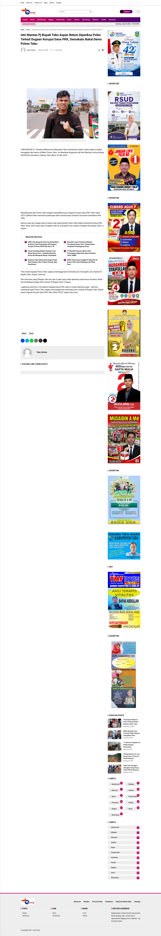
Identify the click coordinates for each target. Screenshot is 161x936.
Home (22, 3)
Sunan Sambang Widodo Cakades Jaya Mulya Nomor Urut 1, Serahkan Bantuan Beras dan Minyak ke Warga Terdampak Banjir (42, 253)
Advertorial (60, 20)
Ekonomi (117, 789)
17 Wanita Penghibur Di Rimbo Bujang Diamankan (131, 745)
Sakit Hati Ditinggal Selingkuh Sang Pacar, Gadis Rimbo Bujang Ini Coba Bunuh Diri (131, 768)
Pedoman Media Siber (123, 901)
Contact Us (38, 3)
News (32, 20)
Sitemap (58, 3)
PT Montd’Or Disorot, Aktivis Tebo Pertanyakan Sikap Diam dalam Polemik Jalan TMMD (81, 253)
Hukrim (76, 20)
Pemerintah (41, 20)
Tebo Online (36, 930)
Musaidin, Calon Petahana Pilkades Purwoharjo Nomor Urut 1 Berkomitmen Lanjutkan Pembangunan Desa (81, 244)
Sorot (69, 20)
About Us (29, 3)
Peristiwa (112, 20)
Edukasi (95, 20)
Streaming (86, 20)
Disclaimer (109, 901)
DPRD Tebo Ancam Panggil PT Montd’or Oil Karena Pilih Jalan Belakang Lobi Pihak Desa (82, 262)
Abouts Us (77, 901)
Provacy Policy (97, 901)
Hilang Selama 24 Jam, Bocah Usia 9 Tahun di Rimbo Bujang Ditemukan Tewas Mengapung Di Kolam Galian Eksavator (131, 756)
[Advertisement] (62, 70)
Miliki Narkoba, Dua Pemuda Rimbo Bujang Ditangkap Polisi (131, 733)
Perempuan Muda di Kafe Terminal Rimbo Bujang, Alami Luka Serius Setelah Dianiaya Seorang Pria (131, 722)
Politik (103, 20)
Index (46, 3)
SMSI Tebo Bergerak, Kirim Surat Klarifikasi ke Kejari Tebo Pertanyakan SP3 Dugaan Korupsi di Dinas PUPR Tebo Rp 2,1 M (43, 244)
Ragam (51, 20)
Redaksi (86, 901)
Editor (52, 3)
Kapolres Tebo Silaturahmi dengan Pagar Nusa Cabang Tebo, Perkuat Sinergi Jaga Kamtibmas (42, 262)
